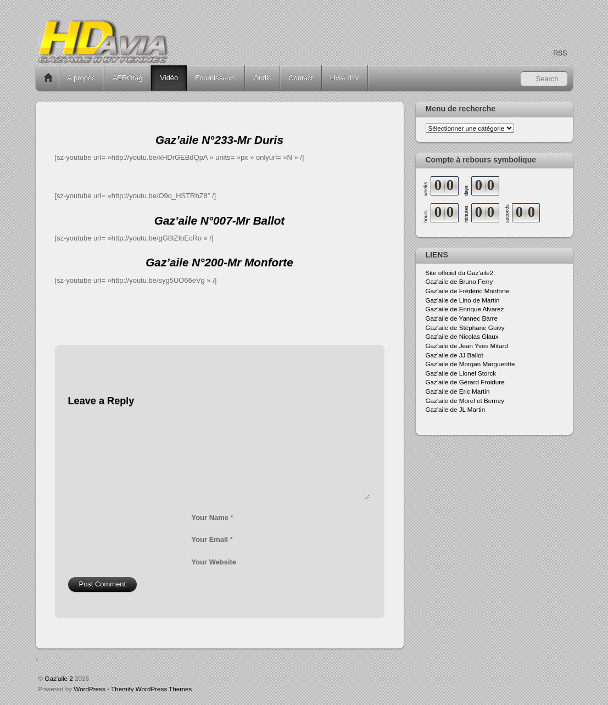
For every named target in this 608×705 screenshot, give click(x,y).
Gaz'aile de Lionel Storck (461, 373)
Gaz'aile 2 (58, 678)
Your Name (210, 517)
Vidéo (169, 78)
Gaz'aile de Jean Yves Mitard (467, 345)
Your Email (210, 539)
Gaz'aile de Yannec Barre (462, 318)
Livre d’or (344, 78)
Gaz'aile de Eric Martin (458, 391)
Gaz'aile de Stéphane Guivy (465, 327)
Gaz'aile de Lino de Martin (463, 300)
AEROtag (128, 78)
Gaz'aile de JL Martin (456, 409)
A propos (82, 78)
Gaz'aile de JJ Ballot (454, 355)
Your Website (214, 562)
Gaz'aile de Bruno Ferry (459, 281)
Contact (300, 78)
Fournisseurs (215, 78)
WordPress (89, 688)
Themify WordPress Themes (151, 688)
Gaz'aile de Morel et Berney (465, 400)
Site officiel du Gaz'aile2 (460, 272)
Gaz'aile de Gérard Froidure (465, 381)
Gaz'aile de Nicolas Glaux (462, 336)
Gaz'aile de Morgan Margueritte (470, 363)
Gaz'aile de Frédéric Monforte (468, 290)
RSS (560, 53)
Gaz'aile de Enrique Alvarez (465, 308)
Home (48, 78)
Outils (262, 78)
